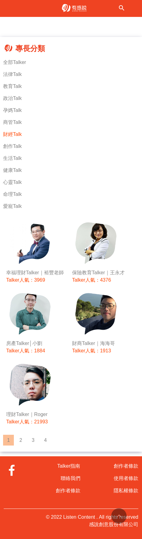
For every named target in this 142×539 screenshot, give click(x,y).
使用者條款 (126, 478)
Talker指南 (68, 466)
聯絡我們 (70, 478)
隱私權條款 (126, 490)
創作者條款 (68, 490)
